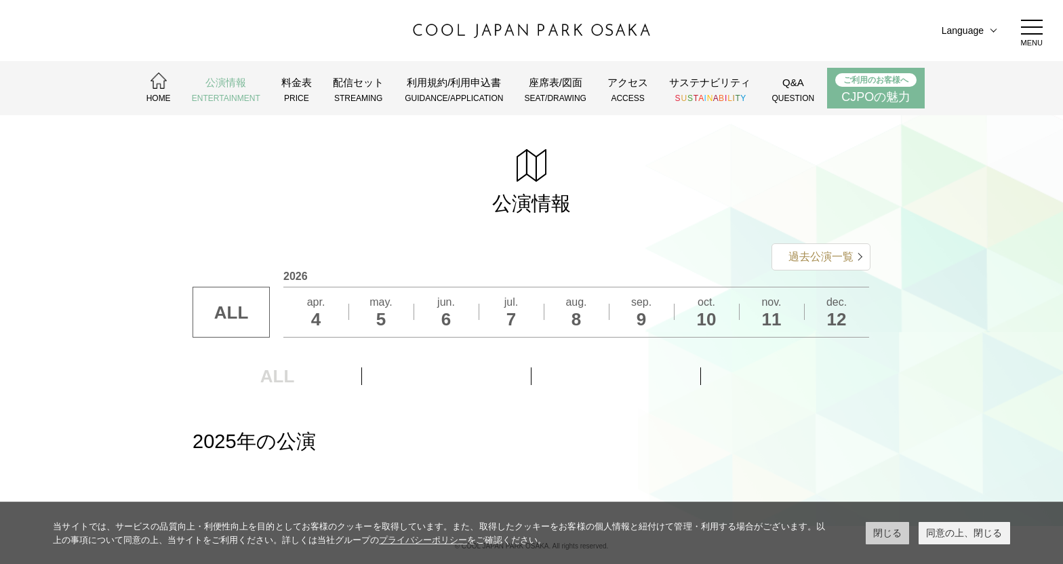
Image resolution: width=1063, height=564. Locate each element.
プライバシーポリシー (423, 540)
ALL (231, 312)
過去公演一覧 (821, 256)
